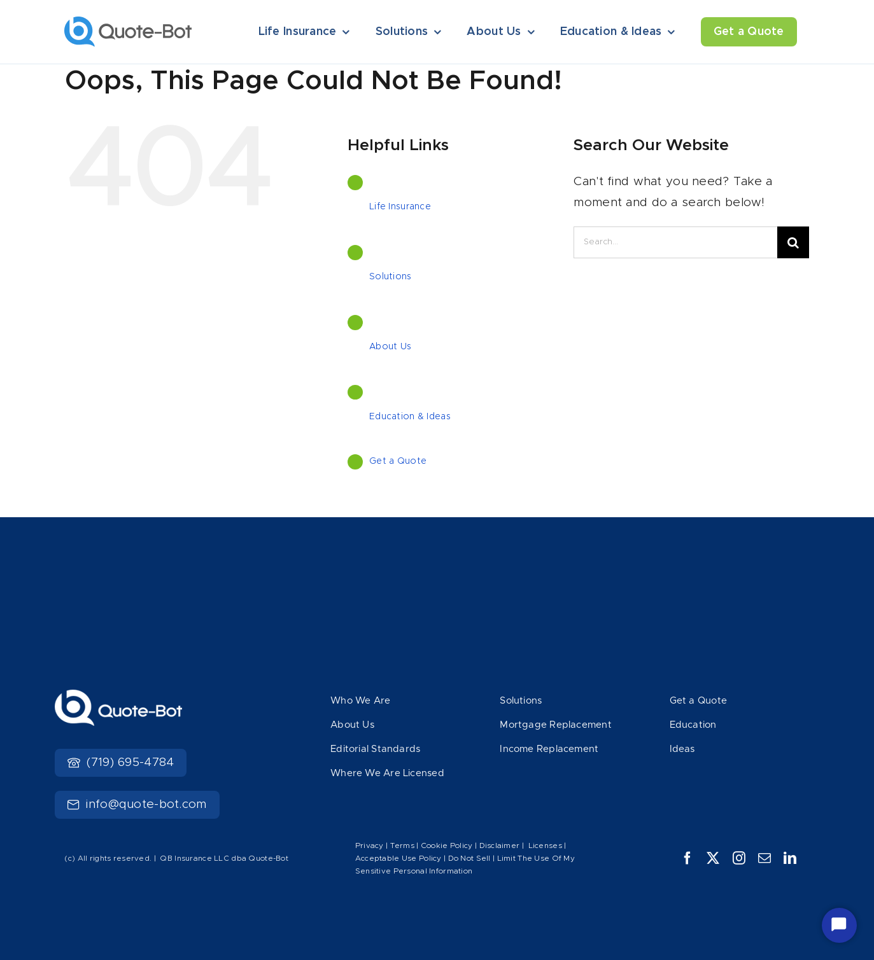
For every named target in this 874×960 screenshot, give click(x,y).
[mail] (764, 858)
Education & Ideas (410, 416)
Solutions (390, 276)
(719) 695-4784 (120, 762)
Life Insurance (400, 206)
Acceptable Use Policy (398, 858)
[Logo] (128, 23)
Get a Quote (397, 461)
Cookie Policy (447, 845)
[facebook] (687, 858)
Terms (403, 845)
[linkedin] (790, 858)
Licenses (545, 845)
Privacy (369, 845)
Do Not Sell (469, 858)
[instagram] (739, 858)
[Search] (793, 242)
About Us (390, 346)
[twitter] (713, 858)
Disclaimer (499, 845)
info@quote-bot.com (136, 804)
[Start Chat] (839, 925)
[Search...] (675, 242)
